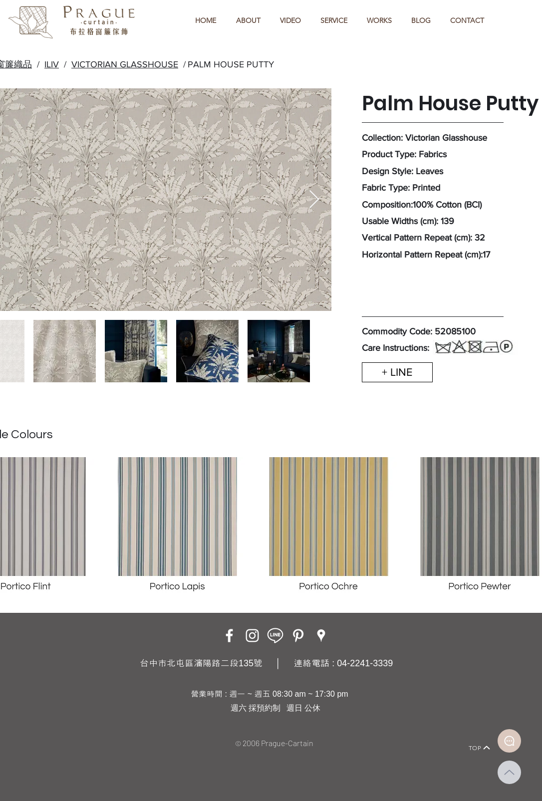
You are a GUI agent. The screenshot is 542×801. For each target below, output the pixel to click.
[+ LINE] (397, 372)
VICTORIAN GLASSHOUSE (124, 64)
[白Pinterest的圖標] (298, 635)
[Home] (54, 734)
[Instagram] (252, 635)
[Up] (509, 772)
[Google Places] (321, 635)
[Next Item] (314, 200)
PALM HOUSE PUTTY (231, 64)
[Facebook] (229, 635)
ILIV (51, 64)
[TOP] (479, 748)
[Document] (509, 741)
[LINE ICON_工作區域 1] (275, 635)
